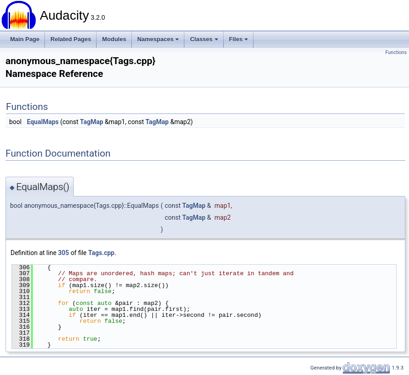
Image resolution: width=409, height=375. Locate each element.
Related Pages (70, 39)
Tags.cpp (101, 252)
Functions (396, 52)
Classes (204, 39)
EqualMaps (43, 121)
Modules (114, 39)
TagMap (91, 121)
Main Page (24, 39)
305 (63, 252)
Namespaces (158, 39)
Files (238, 39)
